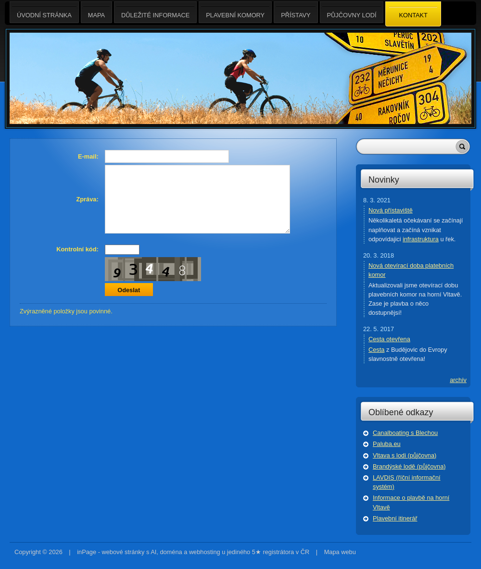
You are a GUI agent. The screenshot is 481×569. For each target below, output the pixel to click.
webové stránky (122, 552)
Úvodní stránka (44, 12)
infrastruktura (421, 239)
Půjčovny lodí (352, 12)
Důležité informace (155, 12)
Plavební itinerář (395, 518)
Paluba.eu (387, 443)
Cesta (376, 349)
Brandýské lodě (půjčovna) (409, 466)
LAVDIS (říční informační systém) (407, 482)
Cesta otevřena (389, 339)
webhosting (204, 552)
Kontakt (413, 14)
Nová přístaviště (390, 210)
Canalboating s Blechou (405, 432)
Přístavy (295, 12)
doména (171, 552)
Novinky (383, 180)
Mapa (96, 12)
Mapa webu (340, 552)
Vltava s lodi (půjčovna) (404, 455)
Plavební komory (235, 12)
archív (458, 379)
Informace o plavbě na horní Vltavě (411, 502)
